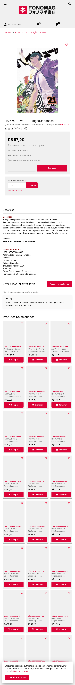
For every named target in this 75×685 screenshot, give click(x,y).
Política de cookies (19, 671)
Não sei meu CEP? (15, 190)
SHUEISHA (64, 124)
